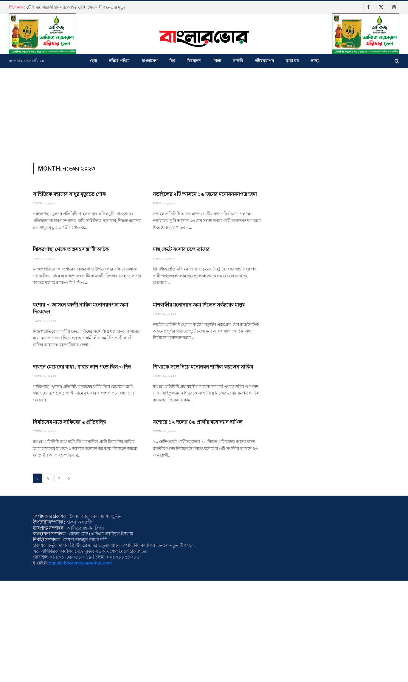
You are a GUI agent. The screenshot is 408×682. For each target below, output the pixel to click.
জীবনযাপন (264, 60)
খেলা (216, 60)
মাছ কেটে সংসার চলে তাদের (181, 249)
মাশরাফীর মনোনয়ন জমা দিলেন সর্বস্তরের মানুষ (199, 305)
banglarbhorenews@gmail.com (80, 562)
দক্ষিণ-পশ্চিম (119, 60)
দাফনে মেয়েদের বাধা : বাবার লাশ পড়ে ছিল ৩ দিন (82, 367)
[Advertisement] (204, 112)
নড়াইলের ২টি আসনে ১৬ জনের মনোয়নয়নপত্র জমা (205, 194)
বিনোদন (194, 60)
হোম (93, 60)
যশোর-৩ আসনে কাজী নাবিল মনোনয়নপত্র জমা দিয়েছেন (80, 308)
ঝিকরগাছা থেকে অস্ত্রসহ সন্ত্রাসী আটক (71, 249)
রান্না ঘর (292, 60)
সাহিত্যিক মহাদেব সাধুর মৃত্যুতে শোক (69, 194)
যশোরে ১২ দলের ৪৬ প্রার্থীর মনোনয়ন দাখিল (198, 422)
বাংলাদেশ (149, 60)
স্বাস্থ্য (315, 60)
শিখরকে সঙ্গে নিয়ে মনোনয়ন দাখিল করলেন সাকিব (203, 367)
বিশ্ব (172, 60)
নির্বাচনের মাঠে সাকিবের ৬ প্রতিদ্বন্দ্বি (69, 422)
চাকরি (238, 60)
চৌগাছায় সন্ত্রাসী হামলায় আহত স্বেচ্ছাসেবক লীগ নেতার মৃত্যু (75, 7)
